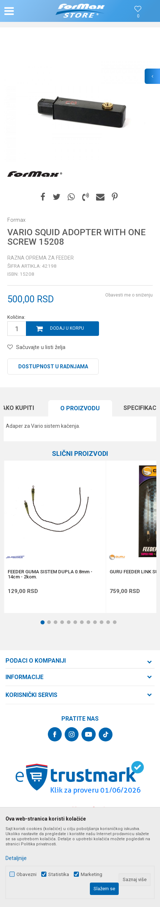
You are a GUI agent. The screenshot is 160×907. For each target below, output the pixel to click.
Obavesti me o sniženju (129, 295)
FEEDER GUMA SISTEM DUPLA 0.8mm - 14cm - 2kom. (50, 574)
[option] (80, 111)
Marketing (91, 874)
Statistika (58, 874)
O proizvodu (80, 408)
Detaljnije (16, 858)
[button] (27, 11)
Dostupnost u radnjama (53, 366)
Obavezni (26, 874)
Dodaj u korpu (67, 328)
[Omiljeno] (138, 16)
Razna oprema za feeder (40, 258)
